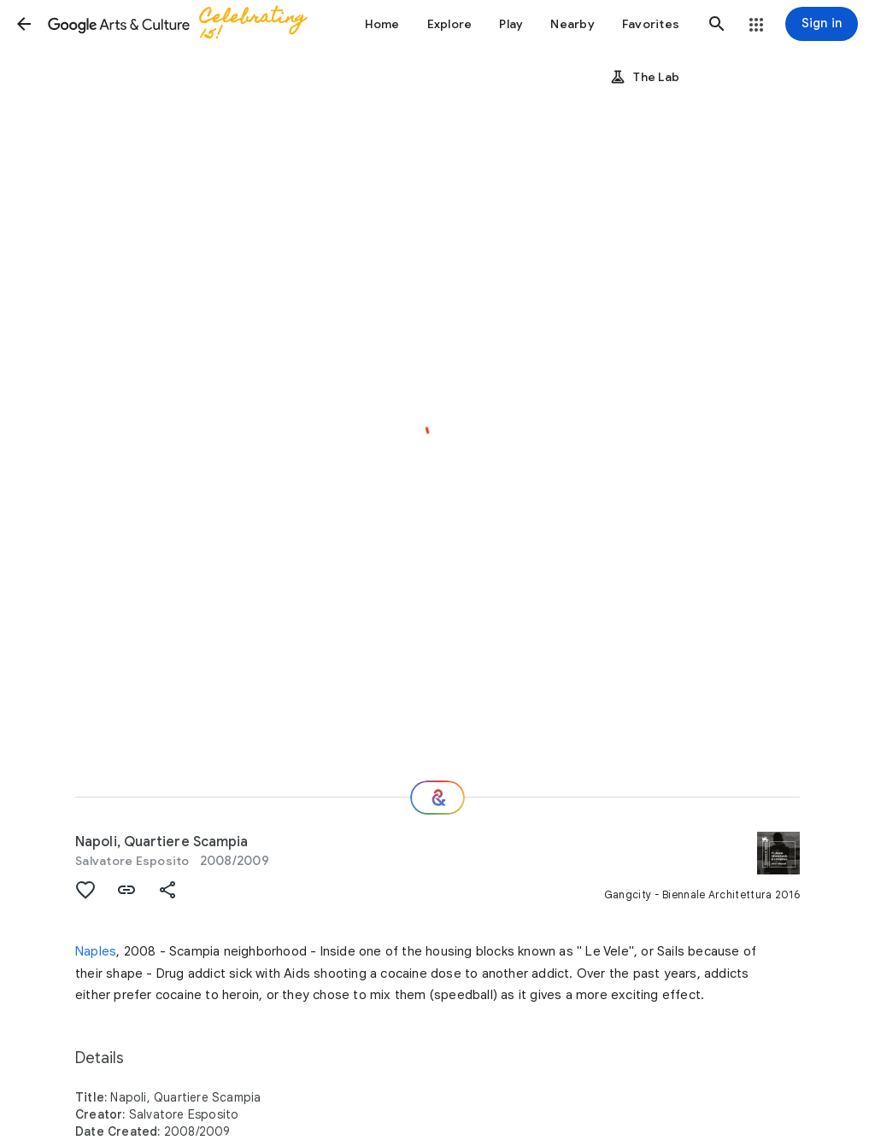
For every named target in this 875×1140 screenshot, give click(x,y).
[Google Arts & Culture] (184, 24)
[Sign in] (821, 24)
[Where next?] (437, 797)
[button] (23, 23)
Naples (95, 951)
